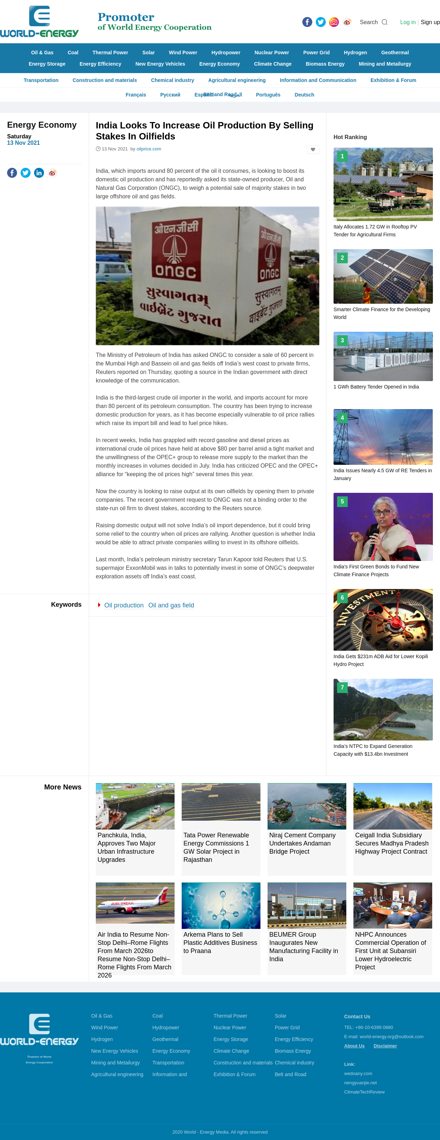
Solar (148, 52)
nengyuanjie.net (360, 1082)
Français (136, 95)
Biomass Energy (325, 64)
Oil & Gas (42, 52)
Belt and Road (291, 1074)
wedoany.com (358, 1073)
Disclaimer (385, 1045)
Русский (170, 95)
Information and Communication (318, 80)
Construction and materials (105, 80)
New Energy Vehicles (160, 64)
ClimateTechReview (364, 1092)
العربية (235, 95)
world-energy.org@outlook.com (392, 1036)
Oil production (124, 605)
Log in (408, 22)
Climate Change (273, 64)
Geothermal (395, 52)
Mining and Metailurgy (385, 64)
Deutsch (304, 95)
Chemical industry (172, 80)
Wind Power (183, 52)
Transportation (41, 80)
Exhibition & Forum (393, 80)
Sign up (430, 22)
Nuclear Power (272, 52)
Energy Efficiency (100, 64)
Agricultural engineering (237, 80)
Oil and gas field (171, 605)
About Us (354, 1045)
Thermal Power (110, 52)
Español (204, 95)
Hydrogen (355, 52)
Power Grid (316, 52)
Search (369, 22)
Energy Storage (47, 64)
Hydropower (226, 52)
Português (268, 95)
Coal (73, 52)
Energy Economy (219, 64)
